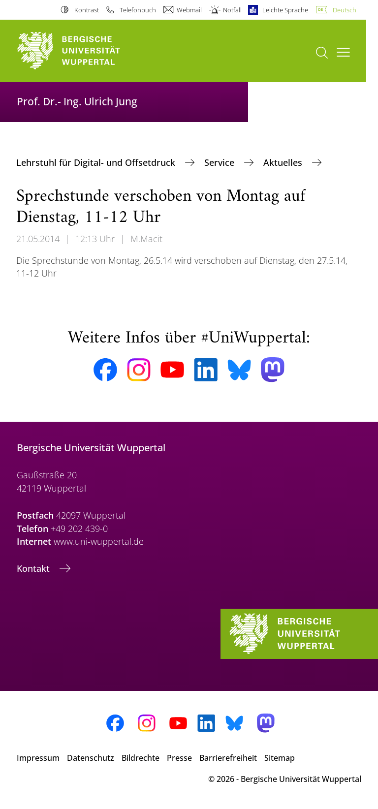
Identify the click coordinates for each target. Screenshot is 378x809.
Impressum (38, 757)
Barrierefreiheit (228, 757)
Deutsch (344, 9)
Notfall (232, 9)
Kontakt (34, 568)
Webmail (189, 9)
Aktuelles (284, 162)
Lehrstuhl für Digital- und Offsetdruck (97, 162)
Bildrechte (140, 757)
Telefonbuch (138, 9)
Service (220, 162)
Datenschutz (90, 757)
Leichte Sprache (285, 9)
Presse (179, 757)
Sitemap (279, 757)
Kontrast (86, 9)
